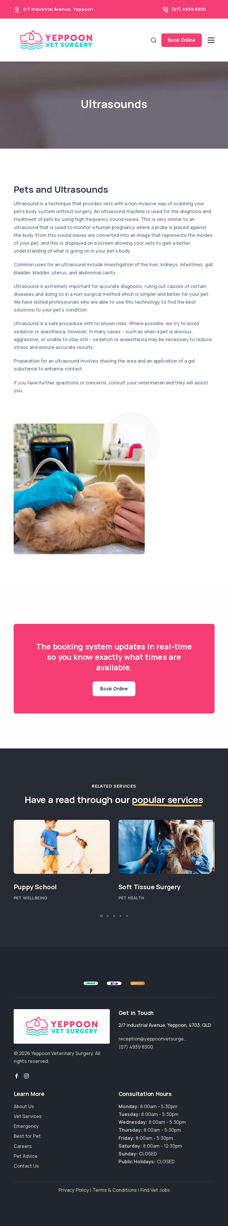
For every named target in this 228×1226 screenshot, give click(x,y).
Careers (23, 1146)
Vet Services (28, 1116)
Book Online (181, 40)
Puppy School (35, 887)
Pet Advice (26, 1156)
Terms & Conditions (115, 1190)
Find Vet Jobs (155, 1190)
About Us (24, 1106)
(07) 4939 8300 (189, 9)
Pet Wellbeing (31, 898)
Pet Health (131, 898)
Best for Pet (27, 1136)
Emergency (26, 1126)
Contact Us (26, 1166)
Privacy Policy (74, 1190)
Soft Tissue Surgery (150, 887)
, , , (165, 1025)
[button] (101, 915)
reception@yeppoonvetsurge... (153, 1039)
